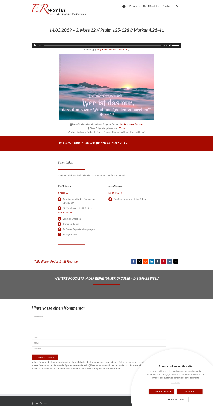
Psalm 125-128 (65, 212)
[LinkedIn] (152, 261)
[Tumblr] (158, 261)
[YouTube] (37, 403)
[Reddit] (146, 261)
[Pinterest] (164, 261)
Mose (131, 124)
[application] (106, 45)
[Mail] (45, 403)
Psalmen (139, 124)
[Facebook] (134, 261)
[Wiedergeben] (35, 45)
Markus (124, 124)
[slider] (102, 45)
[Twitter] (41, 403)
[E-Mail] (176, 261)
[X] (140, 261)
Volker (122, 128)
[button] (177, 5)
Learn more (175, 382)
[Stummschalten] (170, 45)
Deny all (189, 392)
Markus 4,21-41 (115, 193)
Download (122, 49)
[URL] (99, 348)
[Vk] (170, 261)
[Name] (99, 338)
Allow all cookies (162, 392)
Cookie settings (175, 399)
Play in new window (106, 49)
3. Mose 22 (63, 193)
